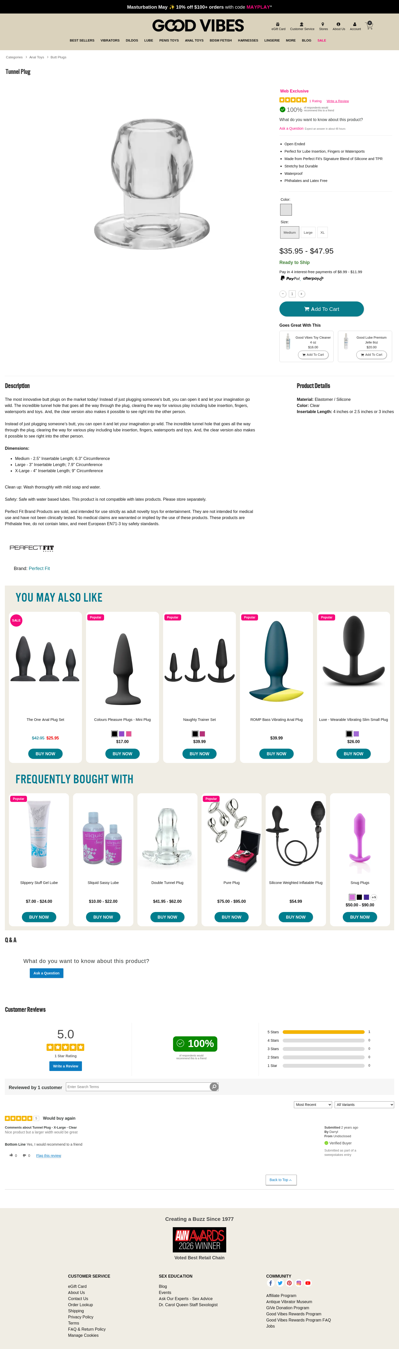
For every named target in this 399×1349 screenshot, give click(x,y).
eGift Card (77, 1286)
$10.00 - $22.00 (103, 901)
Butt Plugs (58, 57)
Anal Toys (36, 57)
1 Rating (315, 101)
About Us (76, 1292)
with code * (199, 7)
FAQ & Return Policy (87, 1329)
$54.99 (296, 901)
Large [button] (308, 232)
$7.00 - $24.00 (39, 901)
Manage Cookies (83, 1335)
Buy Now (45, 753)
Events (165, 1292)
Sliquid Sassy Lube (103, 882)
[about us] (338, 26)
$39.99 (199, 741)
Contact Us (78, 1298)
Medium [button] (290, 232)
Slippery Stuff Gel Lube (39, 882)
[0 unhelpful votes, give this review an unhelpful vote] (25, 1155)
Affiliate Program (281, 1295)
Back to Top (281, 1180)
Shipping (76, 1310)
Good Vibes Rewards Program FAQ (298, 1319)
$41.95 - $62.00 (167, 901)
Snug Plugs (360, 882)
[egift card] (277, 26)
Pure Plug (232, 882)
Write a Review (338, 101)
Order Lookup (80, 1304)
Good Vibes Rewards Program (293, 1313)
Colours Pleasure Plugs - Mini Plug (122, 719)
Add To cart (321, 309)
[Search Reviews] (142, 1086)
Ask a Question (291, 128)
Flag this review (48, 1156)
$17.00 (122, 741)
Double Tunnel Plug (167, 882)
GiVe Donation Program (287, 1307)
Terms (73, 1323)
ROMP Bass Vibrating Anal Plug (276, 719)
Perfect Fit (39, 568)
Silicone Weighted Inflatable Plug (295, 882)
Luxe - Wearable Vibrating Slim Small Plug (353, 719)
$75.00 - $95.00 (231, 901)
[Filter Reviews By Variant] (364, 1104)
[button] (286, 209)
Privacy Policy (80, 1316)
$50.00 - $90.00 (360, 904)
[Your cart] (369, 26)
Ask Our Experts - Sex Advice (185, 1298)
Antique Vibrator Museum (289, 1301)
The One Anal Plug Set (45, 719)
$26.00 (353, 741)
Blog (163, 1286)
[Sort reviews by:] (313, 1104)
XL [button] (322, 232)
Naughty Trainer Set (199, 719)
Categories (14, 57)
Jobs (270, 1326)
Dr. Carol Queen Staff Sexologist (188, 1304)
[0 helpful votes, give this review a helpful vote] (12, 1155)
